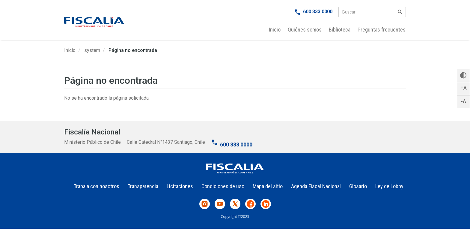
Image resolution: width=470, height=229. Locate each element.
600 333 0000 (317, 11)
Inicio (275, 29)
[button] (463, 75)
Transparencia (143, 186)
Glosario (358, 186)
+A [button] (463, 88)
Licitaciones (180, 186)
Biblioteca (339, 29)
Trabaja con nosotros (96, 186)
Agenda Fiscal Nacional (316, 186)
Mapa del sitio (268, 186)
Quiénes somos (305, 29)
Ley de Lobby (389, 186)
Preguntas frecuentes (382, 29)
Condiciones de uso (222, 186)
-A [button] (463, 101)
